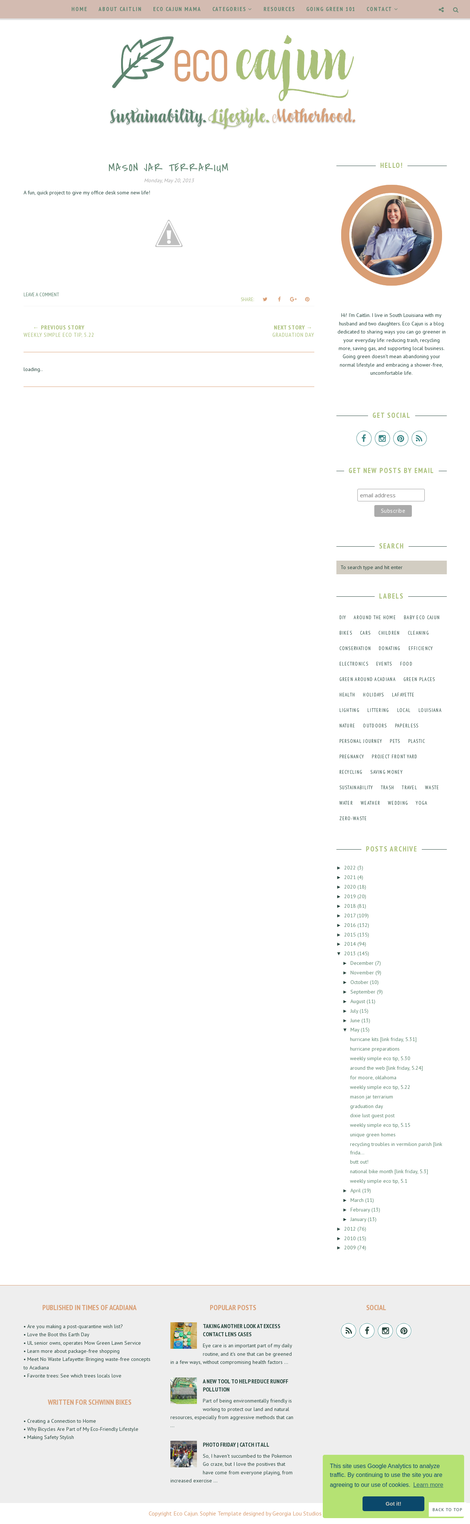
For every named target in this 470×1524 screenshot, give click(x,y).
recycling (351, 772)
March (357, 1200)
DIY (342, 617)
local (404, 710)
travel (409, 787)
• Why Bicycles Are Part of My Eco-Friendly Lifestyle (81, 1429)
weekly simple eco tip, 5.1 (378, 1181)
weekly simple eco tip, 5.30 (380, 1058)
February (360, 1209)
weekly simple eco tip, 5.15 (380, 1125)
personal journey (360, 741)
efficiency (421, 648)
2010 (350, 1238)
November (362, 972)
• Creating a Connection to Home (60, 1421)
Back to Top (447, 1509)
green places (419, 679)
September (363, 991)
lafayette (403, 695)
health (347, 695)
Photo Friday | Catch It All (236, 1444)
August (358, 1001)
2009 (350, 1247)
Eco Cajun (185, 1513)
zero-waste (353, 818)
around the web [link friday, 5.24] (386, 1068)
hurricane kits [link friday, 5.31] (383, 1039)
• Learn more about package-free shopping (72, 1351)
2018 (350, 906)
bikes (346, 633)
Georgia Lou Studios (297, 1513)
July (355, 1011)
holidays (373, 695)
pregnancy (351, 757)
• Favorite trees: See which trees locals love (72, 1375)
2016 (350, 925)
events (384, 664)
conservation (355, 648)
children (389, 633)
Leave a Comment (41, 294)
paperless (407, 726)
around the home (375, 617)
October (360, 982)
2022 (350, 867)
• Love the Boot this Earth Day (56, 1334)
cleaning (418, 633)
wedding (398, 803)
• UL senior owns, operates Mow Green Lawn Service (82, 1343)
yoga (421, 803)
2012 (350, 1228)
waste (432, 787)
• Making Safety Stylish (49, 1437)
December (362, 963)
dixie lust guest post (372, 1115)
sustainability (356, 787)
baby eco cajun (422, 617)
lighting (349, 710)
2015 (350, 934)
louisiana (430, 710)
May (355, 1029)
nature (347, 726)
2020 (350, 886)
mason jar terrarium (371, 1096)
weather (370, 803)
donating (389, 648)
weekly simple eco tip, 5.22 (380, 1087)
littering (378, 710)
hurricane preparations (375, 1048)
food (406, 664)
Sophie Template (220, 1513)
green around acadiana (367, 679)
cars (365, 633)
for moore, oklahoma (373, 1077)
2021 (350, 877)
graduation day (366, 1106)
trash (388, 787)
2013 (350, 953)
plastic (416, 741)
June (355, 1020)
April (356, 1190)
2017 (350, 915)
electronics (353, 664)
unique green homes (373, 1134)
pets (395, 741)
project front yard (394, 757)
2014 (350, 944)
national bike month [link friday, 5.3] (389, 1171)
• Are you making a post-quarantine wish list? (73, 1326)
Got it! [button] (393, 1504)
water (346, 803)
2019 (350, 896)
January (359, 1219)
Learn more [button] (428, 1485)
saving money (386, 772)
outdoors (375, 726)
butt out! (359, 1161)
